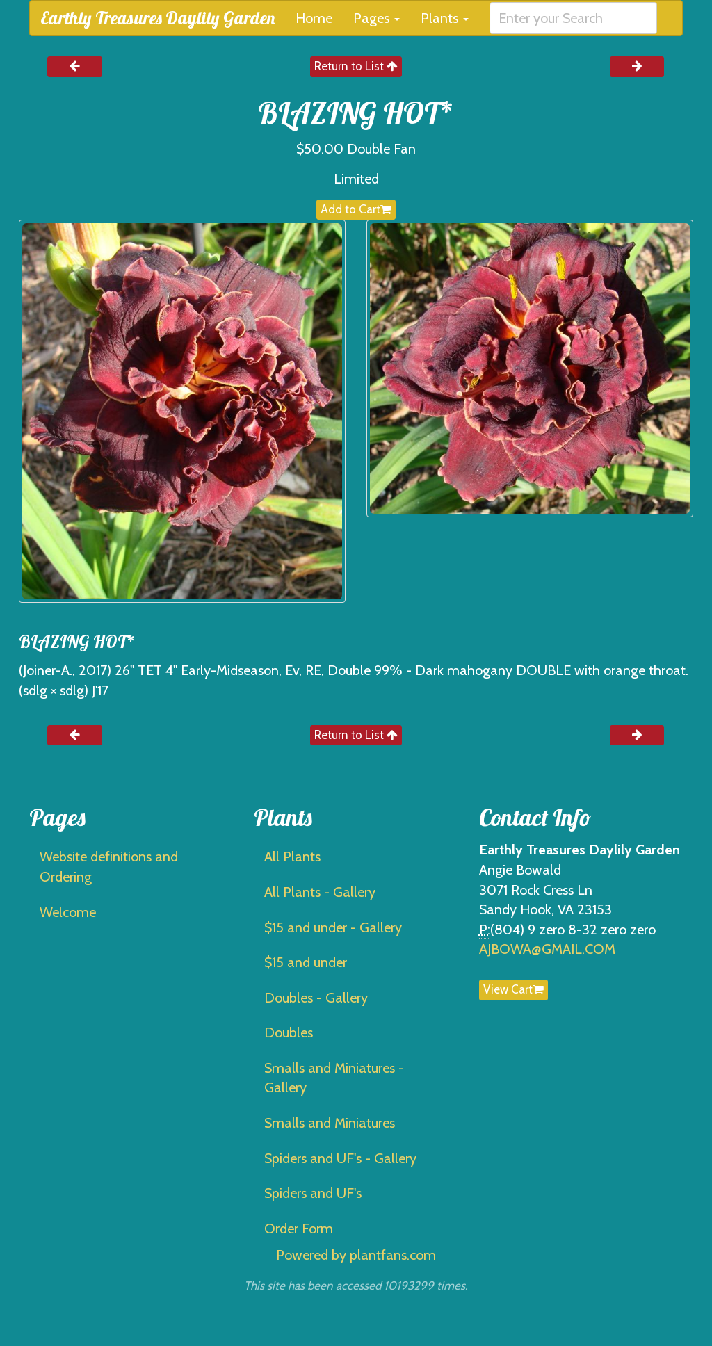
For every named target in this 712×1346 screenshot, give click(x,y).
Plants (445, 18)
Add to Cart (356, 209)
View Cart (513, 989)
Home (314, 18)
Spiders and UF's (313, 1193)
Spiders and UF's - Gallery (340, 1158)
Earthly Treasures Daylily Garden (157, 18)
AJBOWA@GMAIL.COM (547, 949)
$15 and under (305, 962)
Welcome (68, 912)
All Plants (292, 856)
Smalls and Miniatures (329, 1122)
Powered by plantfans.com (356, 1255)
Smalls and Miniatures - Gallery (334, 1078)
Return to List (356, 66)
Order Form (298, 1228)
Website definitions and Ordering (109, 866)
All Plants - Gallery (319, 892)
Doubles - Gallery (316, 997)
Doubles (288, 1032)
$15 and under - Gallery (333, 927)
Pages (376, 18)
